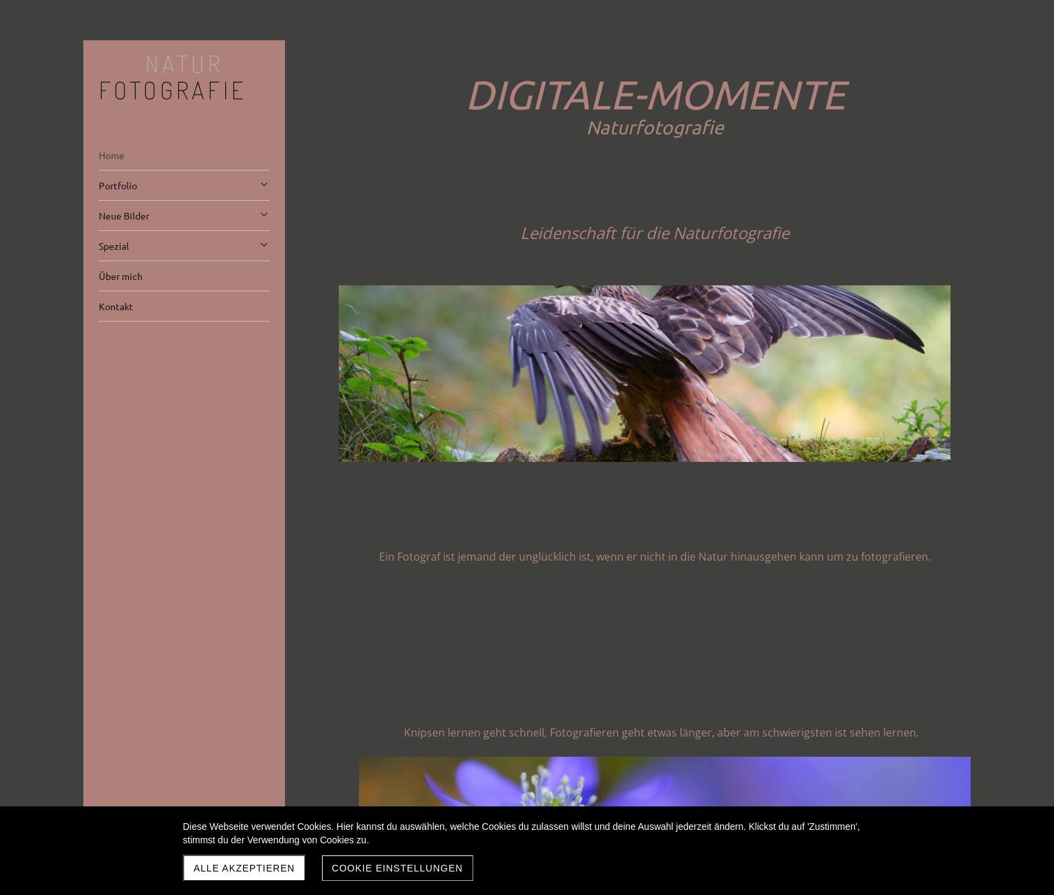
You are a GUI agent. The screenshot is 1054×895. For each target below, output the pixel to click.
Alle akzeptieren (244, 868)
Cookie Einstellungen (397, 868)
